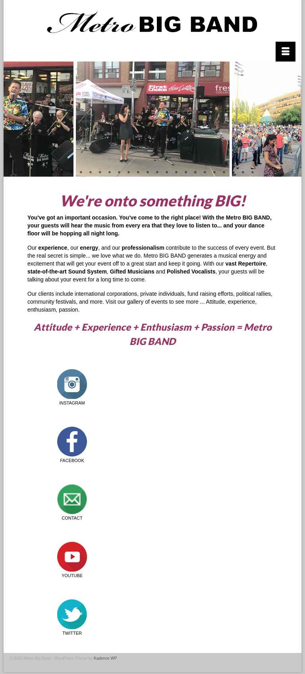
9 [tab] (129, 173)
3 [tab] (71, 173)
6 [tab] (100, 173)
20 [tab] (233, 173)
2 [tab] (62, 173)
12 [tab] (157, 173)
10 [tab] (138, 173)
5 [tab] (91, 173)
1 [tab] (52, 173)
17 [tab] (205, 173)
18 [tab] (214, 173)
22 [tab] (253, 173)
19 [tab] (224, 173)
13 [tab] (167, 173)
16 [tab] (195, 173)
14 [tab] (176, 173)
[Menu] (285, 52)
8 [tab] (119, 173)
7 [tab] (110, 173)
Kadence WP (105, 658)
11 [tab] (148, 173)
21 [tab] (243, 173)
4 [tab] (81, 173)
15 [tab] (186, 173)
